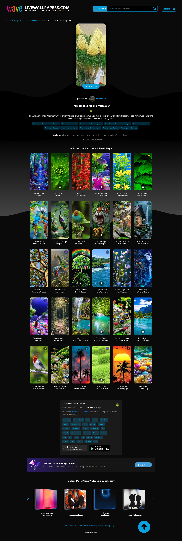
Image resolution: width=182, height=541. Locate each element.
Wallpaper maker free (129, 128)
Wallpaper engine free (141, 124)
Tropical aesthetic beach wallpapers (46, 124)
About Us (72, 526)
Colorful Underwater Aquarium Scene (122, 339)
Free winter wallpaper (69, 128)
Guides (118, 526)
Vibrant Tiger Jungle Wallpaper (101, 242)
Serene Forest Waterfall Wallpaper (101, 339)
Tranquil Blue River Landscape (143, 339)
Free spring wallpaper (111, 128)
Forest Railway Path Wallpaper (60, 339)
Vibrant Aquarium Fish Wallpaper (101, 194)
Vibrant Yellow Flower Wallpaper (122, 194)
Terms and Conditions (87, 526)
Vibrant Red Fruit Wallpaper (80, 194)
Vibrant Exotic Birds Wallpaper (39, 242)
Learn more (143, 465)
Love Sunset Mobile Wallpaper (122, 387)
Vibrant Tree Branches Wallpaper (39, 291)
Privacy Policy (103, 526)
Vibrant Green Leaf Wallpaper (143, 194)
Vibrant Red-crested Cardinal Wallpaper (39, 387)
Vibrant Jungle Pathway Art (39, 194)
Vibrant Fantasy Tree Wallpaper (80, 291)
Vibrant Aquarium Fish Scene (122, 242)
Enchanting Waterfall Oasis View (80, 339)
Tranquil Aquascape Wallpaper (59, 242)
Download (91, 86)
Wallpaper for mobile (69, 124)
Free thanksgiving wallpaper (90, 128)
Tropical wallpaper (33, 20)
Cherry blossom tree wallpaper (91, 124)
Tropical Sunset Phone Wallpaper (80, 387)
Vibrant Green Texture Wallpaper (101, 387)
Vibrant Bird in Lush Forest (60, 291)
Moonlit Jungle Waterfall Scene (143, 291)
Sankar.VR (97, 98)
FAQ (112, 526)
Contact (64, 526)
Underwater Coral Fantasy (143, 387)
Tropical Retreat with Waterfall (143, 242)
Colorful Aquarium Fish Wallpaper (122, 291)
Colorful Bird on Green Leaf (80, 242)
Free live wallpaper (52, 128)
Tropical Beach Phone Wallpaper (101, 291)
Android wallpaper (80, 411)
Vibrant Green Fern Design (60, 194)
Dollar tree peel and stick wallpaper (117, 124)
